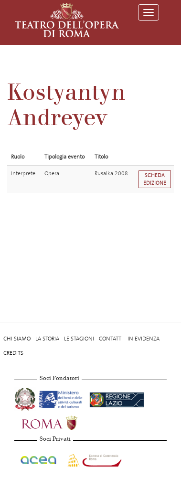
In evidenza (144, 338)
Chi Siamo (17, 338)
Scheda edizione (154, 179)
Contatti (111, 338)
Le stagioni (79, 338)
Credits (13, 353)
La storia (47, 338)
